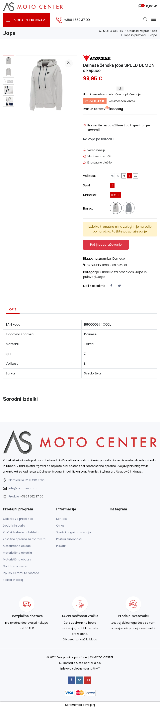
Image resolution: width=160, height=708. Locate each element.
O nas (60, 526)
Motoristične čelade (17, 546)
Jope (153, 35)
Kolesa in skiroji (13, 580)
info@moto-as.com (23, 489)
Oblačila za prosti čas (142, 31)
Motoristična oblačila (17, 553)
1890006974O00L (115, 265)
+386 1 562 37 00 (31, 497)
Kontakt (61, 519)
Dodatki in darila (14, 526)
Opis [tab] (12, 309)
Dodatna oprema (15, 566)
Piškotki (61, 546)
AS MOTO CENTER (111, 31)
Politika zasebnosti (69, 539)
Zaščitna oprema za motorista (24, 539)
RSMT (96, 669)
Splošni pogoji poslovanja (73, 533)
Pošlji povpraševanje (106, 244)
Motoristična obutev (17, 560)
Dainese (118, 258)
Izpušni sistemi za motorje (21, 573)
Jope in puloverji (135, 35)
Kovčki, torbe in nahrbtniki (21, 533)
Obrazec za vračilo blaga (80, 640)
